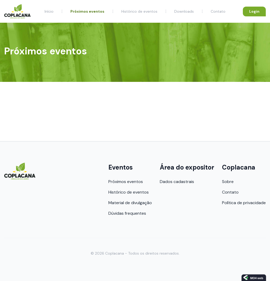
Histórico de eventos (139, 11)
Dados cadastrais (177, 181)
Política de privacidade (244, 202)
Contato (218, 11)
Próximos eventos (87, 11)
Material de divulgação (130, 202)
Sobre (228, 181)
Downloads (184, 11)
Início (49, 11)
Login (254, 11)
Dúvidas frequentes (127, 213)
